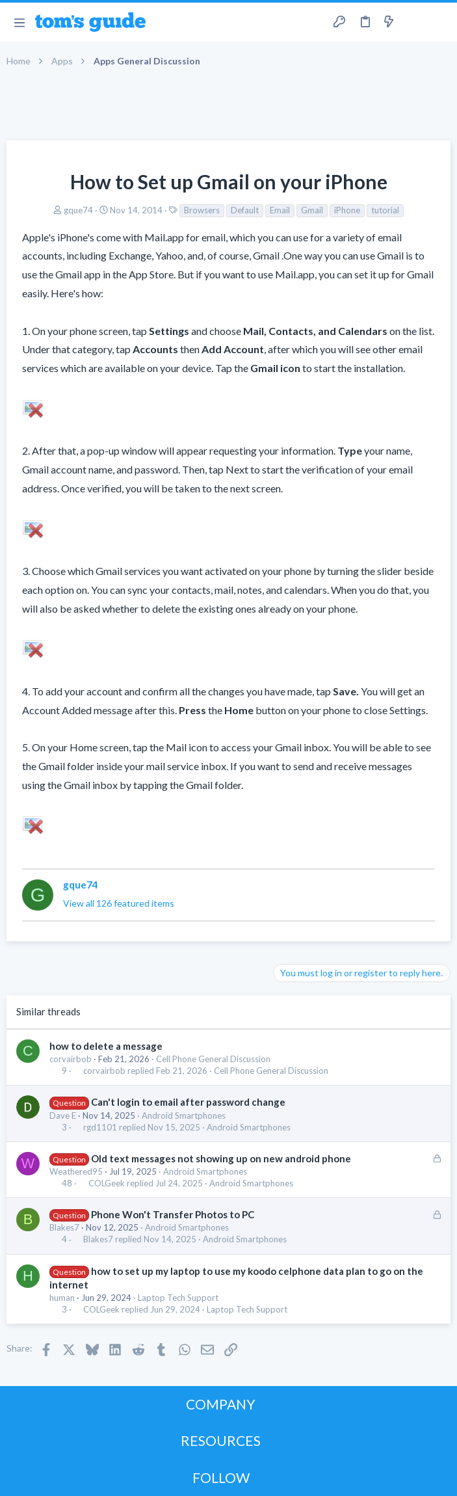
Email (280, 210)
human (62, 1297)
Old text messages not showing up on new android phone (221, 1158)
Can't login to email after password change (188, 1102)
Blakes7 (64, 1227)
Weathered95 (76, 1171)
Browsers (202, 210)
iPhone (347, 210)
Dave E (62, 1115)
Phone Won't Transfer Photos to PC (172, 1214)
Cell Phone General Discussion (213, 1059)
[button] (19, 22)
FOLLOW (221, 1477)
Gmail (312, 210)
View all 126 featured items (118, 903)
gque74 (78, 210)
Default (245, 210)
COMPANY (220, 1404)
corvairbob (70, 1059)
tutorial (385, 210)
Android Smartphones (184, 1115)
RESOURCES (221, 1440)
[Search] (439, 22)
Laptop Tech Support (178, 1297)
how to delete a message (106, 1046)
